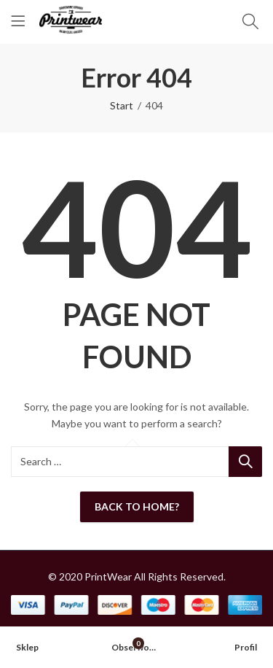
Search (245, 461)
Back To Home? (137, 506)
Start (121, 105)
